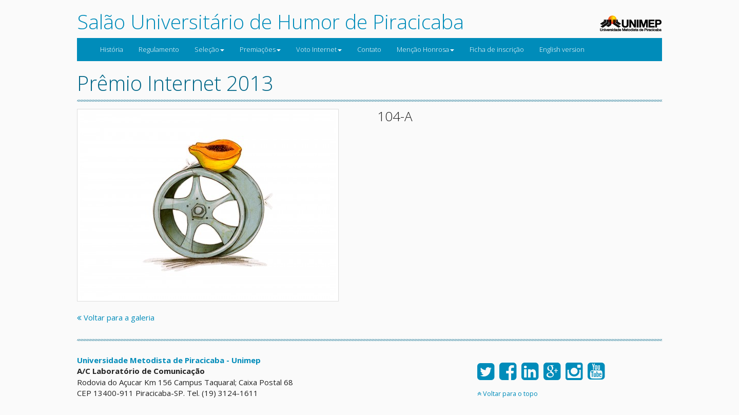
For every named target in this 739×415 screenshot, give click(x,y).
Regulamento (159, 49)
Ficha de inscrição (497, 49)
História (111, 49)
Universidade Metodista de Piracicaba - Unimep (169, 360)
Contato (369, 49)
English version (562, 49)
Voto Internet (319, 49)
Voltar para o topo (507, 393)
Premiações (260, 49)
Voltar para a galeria (115, 317)
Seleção (209, 49)
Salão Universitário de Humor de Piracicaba (270, 21)
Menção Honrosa (425, 49)
